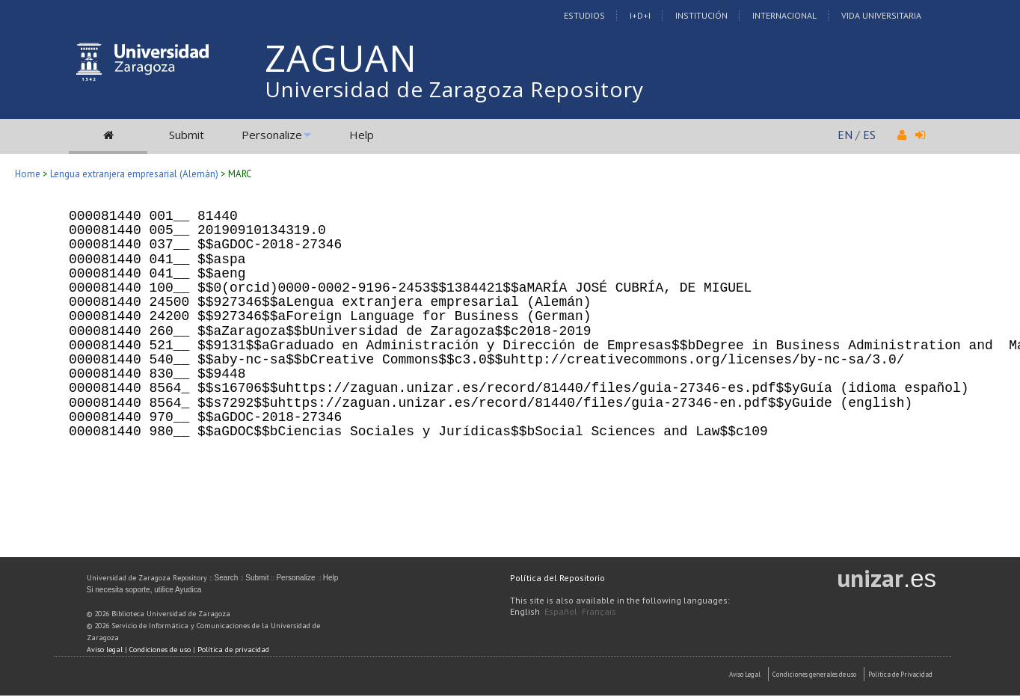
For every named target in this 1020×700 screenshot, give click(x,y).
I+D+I (640, 15)
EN (845, 134)
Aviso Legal (745, 674)
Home (27, 174)
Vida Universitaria (881, 15)
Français (599, 611)
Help (361, 134)
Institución (701, 15)
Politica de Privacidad (900, 674)
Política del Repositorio (557, 577)
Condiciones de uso (160, 649)
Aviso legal (105, 649)
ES (869, 134)
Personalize (272, 134)
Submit (186, 134)
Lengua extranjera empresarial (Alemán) (134, 174)
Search (227, 578)
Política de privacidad (233, 649)
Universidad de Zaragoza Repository (454, 89)
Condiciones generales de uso (814, 674)
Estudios (584, 15)
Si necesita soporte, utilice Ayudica (144, 590)
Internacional (784, 15)
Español (560, 611)
